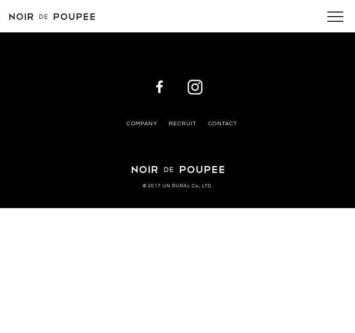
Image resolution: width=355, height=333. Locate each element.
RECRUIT (182, 124)
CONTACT (222, 124)
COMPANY (142, 124)
